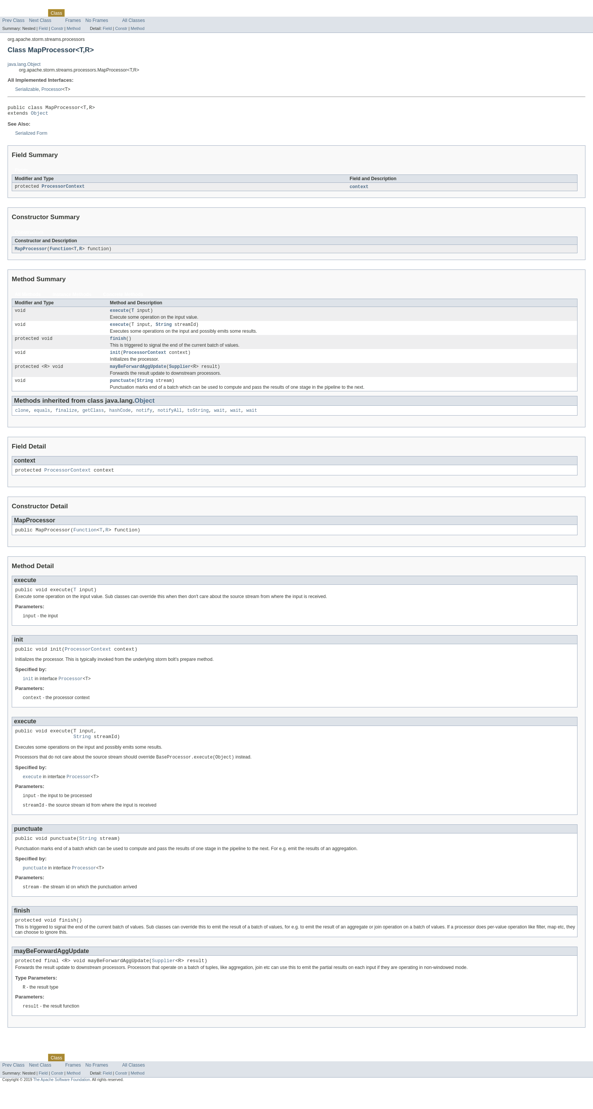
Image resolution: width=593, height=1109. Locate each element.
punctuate (122, 388)
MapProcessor (31, 252)
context (358, 189)
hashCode (120, 419)
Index (129, 13)
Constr (57, 28)
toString (198, 419)
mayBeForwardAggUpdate (138, 373)
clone (22, 419)
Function (60, 252)
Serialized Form (31, 135)
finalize (66, 419)
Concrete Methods (123, 297)
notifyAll (170, 419)
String (163, 329)
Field (43, 28)
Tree (86, 13)
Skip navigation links (21, 6)
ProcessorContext (63, 189)
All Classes (133, 20)
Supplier (180, 373)
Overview (12, 13)
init (115, 358)
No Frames (96, 20)
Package (35, 13)
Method (73, 28)
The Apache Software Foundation (61, 1102)
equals (42, 419)
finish (118, 344)
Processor (52, 89)
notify (144, 419)
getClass (93, 419)
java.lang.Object (24, 64)
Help (144, 13)
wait (219, 419)
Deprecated (108, 13)
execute (119, 314)
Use (73, 13)
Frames (73, 20)
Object (39, 115)
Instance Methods (72, 297)
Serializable (27, 89)
